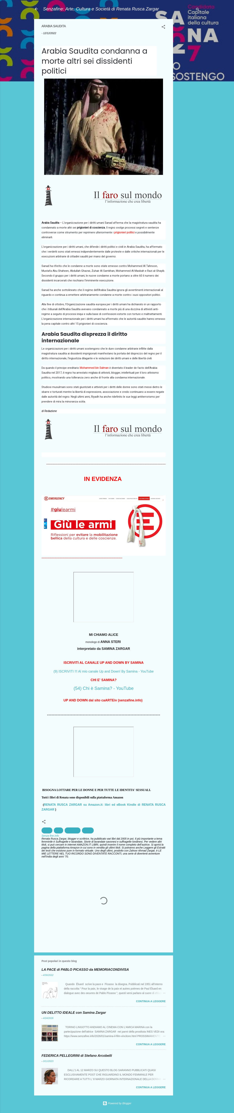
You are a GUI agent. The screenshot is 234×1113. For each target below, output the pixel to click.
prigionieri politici (124, 232)
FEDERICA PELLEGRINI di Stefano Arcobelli (77, 1055)
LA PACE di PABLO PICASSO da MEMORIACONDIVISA (85, 969)
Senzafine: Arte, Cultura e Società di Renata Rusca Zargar (101, 8)
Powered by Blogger (117, 1103)
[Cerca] (197, 10)
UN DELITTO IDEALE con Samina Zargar (74, 1012)
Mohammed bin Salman (94, 368)
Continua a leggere (151, 1001)
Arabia (47, 830)
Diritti (58, 830)
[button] (163, 27)
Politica (88, 830)
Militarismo (72, 830)
